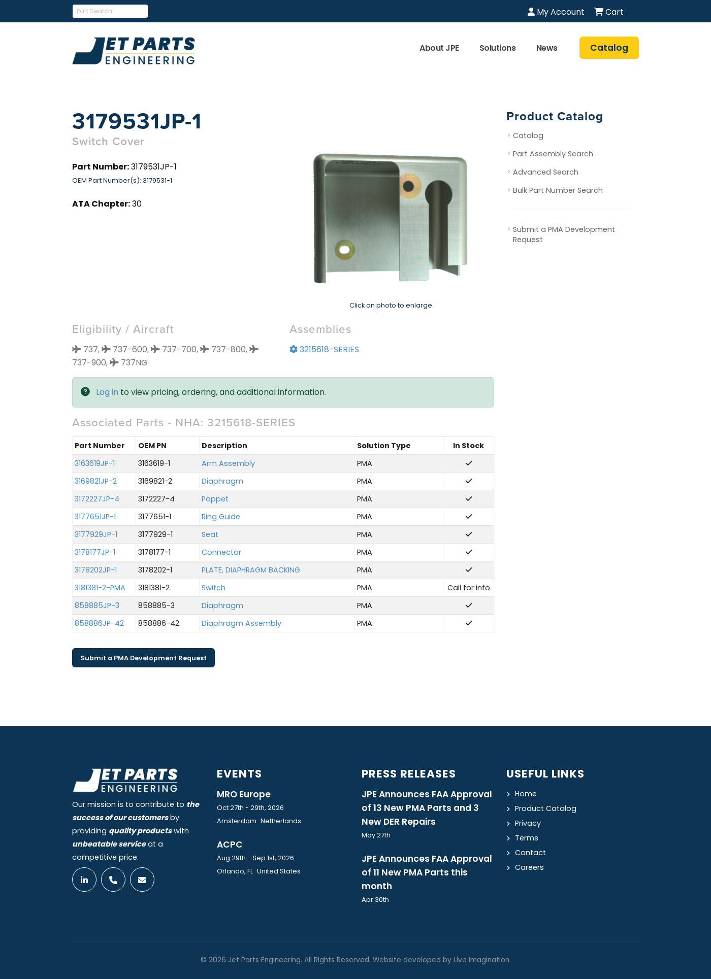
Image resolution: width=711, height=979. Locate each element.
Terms (526, 838)
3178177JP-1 (95, 552)
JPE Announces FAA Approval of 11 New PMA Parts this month (427, 872)
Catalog (528, 135)
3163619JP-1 (95, 463)
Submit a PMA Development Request (143, 658)
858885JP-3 (97, 605)
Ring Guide (221, 517)
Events (239, 774)
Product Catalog (545, 808)
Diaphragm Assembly (241, 623)
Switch (213, 588)
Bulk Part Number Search (558, 190)
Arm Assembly (228, 463)
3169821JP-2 (96, 481)
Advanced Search (545, 172)
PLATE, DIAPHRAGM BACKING (251, 570)
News (547, 48)
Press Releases (409, 774)
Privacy (528, 823)
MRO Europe (244, 794)
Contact (530, 853)
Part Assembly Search (553, 154)
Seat (210, 534)
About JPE (439, 48)
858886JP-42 (99, 623)
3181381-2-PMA (100, 588)
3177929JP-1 (96, 534)
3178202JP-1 (96, 570)
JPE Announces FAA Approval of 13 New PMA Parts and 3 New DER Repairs (427, 808)
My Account (556, 12)
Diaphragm (222, 481)
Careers (529, 867)
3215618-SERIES (324, 349)
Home (526, 794)
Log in (107, 392)
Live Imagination (481, 960)
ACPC (230, 844)
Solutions (497, 48)
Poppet (215, 499)
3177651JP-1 (95, 517)
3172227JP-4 (97, 499)
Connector (221, 552)
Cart (609, 12)
